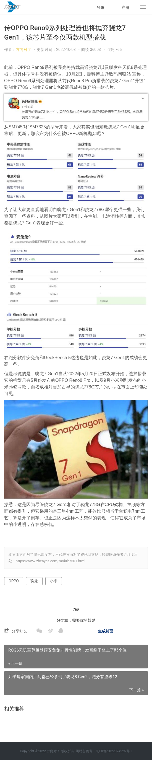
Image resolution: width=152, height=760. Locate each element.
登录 (100, 7)
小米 (53, 581)
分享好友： (21, 631)
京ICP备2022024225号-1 (114, 751)
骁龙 (34, 581)
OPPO (14, 581)
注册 (125, 7)
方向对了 (23, 49)
